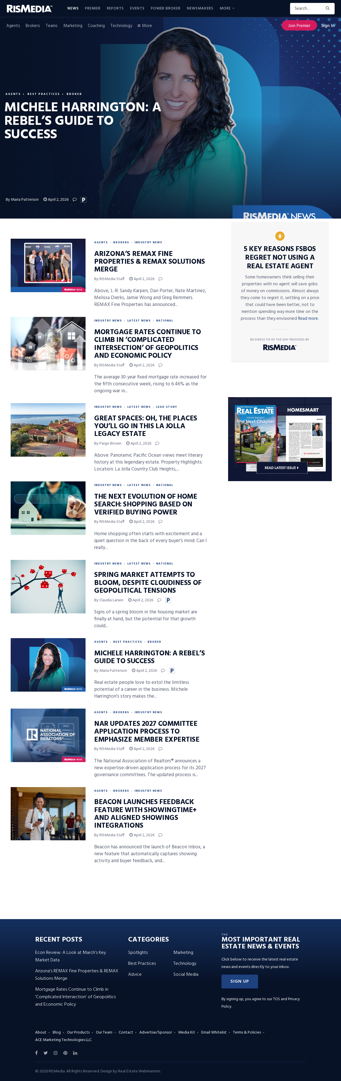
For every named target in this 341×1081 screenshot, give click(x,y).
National (164, 320)
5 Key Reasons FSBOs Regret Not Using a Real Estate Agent (280, 258)
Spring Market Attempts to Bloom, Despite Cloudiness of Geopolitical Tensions (148, 583)
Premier (93, 8)
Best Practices (43, 94)
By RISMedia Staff (109, 279)
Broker (74, 94)
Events (137, 8)
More (225, 8)
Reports (115, 8)
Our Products (78, 1032)
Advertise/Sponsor (155, 1032)
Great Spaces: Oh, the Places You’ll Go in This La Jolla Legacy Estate (145, 426)
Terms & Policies (247, 1032)
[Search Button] (329, 8)
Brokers (33, 25)
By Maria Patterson (22, 199)
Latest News (139, 320)
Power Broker (166, 8)
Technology (121, 25)
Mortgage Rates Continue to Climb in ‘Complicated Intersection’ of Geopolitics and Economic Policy (147, 344)
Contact (126, 1032)
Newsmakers (200, 8)
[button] (239, 981)
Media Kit (186, 1032)
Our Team (104, 1032)
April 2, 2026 (56, 199)
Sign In (328, 26)
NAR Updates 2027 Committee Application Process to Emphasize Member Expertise (147, 732)
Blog (57, 1032)
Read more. (308, 318)
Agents (13, 25)
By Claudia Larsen (108, 600)
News (73, 8)
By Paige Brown (107, 443)
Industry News (148, 242)
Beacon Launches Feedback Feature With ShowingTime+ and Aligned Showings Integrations (145, 814)
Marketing (72, 25)
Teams (52, 25)
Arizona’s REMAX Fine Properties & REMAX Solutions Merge (149, 262)
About (40, 1032)
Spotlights (138, 952)
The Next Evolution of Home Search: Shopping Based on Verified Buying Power (145, 505)
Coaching (96, 25)
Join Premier (299, 25)
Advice (135, 974)
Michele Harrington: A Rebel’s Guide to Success (149, 657)
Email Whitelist (214, 1032)
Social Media (185, 974)
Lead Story (166, 406)
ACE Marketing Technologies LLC (63, 1040)
